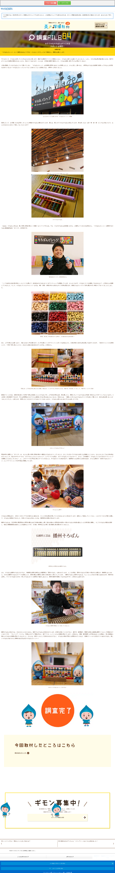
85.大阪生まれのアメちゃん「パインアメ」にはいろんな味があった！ (78, 841)
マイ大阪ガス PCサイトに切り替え (57, 863)
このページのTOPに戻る (57, 868)
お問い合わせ (69, 856)
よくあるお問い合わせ (22, 856)
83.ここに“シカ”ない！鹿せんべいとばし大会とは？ (15, 841)
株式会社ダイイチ (21, 753)
